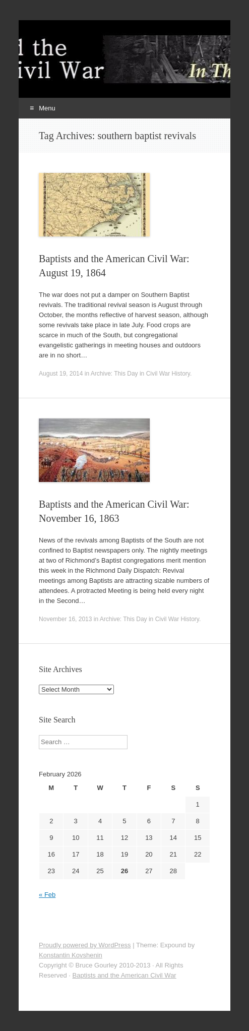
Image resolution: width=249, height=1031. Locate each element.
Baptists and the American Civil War (124, 975)
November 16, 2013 (65, 619)
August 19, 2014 (61, 373)
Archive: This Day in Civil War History (140, 373)
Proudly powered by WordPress (85, 945)
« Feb (47, 894)
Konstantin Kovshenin (70, 955)
